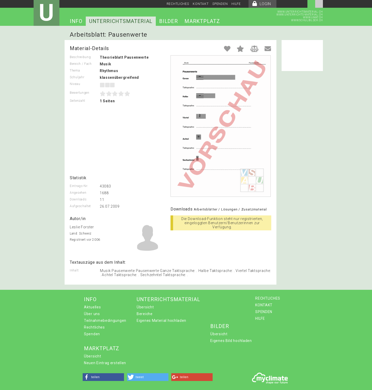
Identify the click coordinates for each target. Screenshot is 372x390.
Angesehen (78, 192)
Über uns (92, 314)
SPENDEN (220, 4)
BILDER (168, 21)
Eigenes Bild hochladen (231, 341)
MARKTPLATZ (202, 21)
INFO (76, 21)
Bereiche (145, 314)
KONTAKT (200, 4)
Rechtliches (94, 327)
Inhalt (74, 270)
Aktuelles (92, 307)
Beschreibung (80, 57)
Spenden (92, 334)
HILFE (236, 4)
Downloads (78, 199)
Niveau (75, 84)
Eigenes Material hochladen (161, 320)
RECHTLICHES (178, 4)
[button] (103, 377)
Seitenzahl (77, 101)
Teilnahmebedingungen (105, 320)
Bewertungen (79, 93)
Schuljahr (77, 77)
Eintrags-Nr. (79, 186)
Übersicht (145, 307)
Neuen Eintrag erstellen (105, 363)
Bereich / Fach (81, 64)
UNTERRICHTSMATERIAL (120, 21)
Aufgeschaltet (80, 206)
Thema (75, 70)
